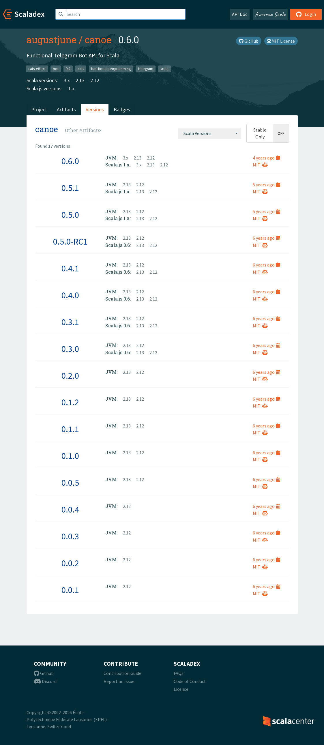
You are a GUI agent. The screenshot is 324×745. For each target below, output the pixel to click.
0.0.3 (70, 536)
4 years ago (266, 158)
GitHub (249, 41)
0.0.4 (70, 509)
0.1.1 (70, 428)
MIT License (281, 41)
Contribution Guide (122, 673)
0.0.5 (70, 482)
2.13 (80, 80)
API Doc (239, 14)
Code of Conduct (190, 681)
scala (164, 68)
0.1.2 (70, 402)
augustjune (51, 39)
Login (306, 14)
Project (39, 109)
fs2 (68, 68)
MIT (260, 165)
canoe (98, 39)
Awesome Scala (270, 14)
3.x (67, 80)
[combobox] (209, 133)
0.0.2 (70, 563)
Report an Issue (119, 681)
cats (81, 68)
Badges (122, 109)
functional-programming (111, 68)
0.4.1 (70, 268)
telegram (145, 68)
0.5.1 (70, 187)
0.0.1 (70, 589)
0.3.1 (70, 321)
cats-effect (37, 68)
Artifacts (66, 109)
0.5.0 (70, 214)
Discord (45, 681)
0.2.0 (70, 375)
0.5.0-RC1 (70, 241)
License (181, 689)
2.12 (94, 80)
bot (56, 68)
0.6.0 (70, 160)
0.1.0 (70, 455)
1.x (71, 88)
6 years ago (266, 238)
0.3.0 (70, 348)
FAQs (178, 673)
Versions (95, 109)
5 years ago (266, 184)
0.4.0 (70, 295)
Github (44, 673)
